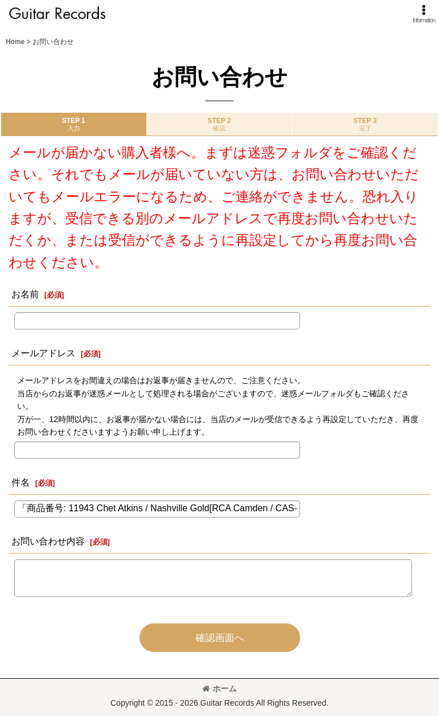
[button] (424, 14)
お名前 (25, 294)
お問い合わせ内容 (48, 541)
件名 (20, 482)
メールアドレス (43, 353)
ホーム (219, 688)
